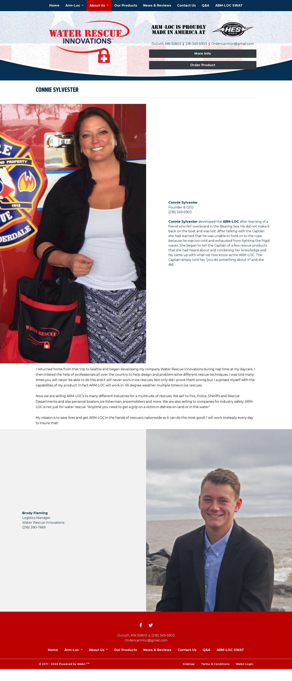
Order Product (202, 65)
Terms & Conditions (215, 664)
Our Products (125, 5)
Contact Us (186, 5)
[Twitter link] (150, 625)
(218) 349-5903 (163, 635)
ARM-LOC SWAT (229, 5)
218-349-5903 (196, 44)
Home (54, 5)
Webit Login (244, 664)
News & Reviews (157, 5)
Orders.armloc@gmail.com (232, 44)
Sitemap (189, 664)
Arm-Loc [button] (73, 5)
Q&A (205, 5)
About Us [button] (97, 5)
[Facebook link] (140, 625)
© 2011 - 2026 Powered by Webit (64, 664)
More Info (202, 53)
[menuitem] (54, 5)
